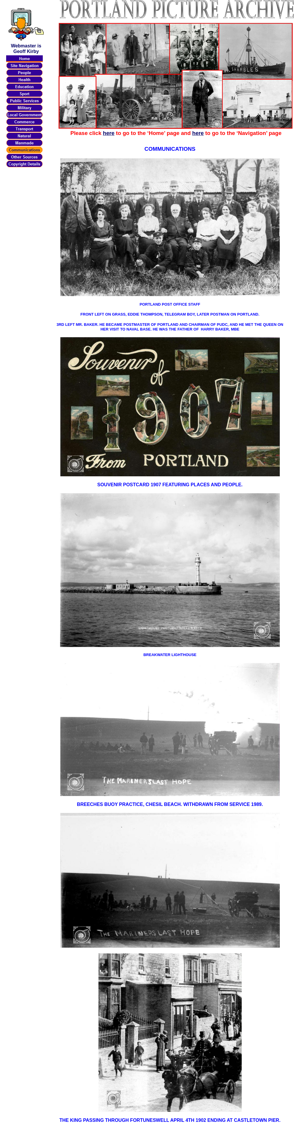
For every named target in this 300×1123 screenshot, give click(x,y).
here (108, 133)
